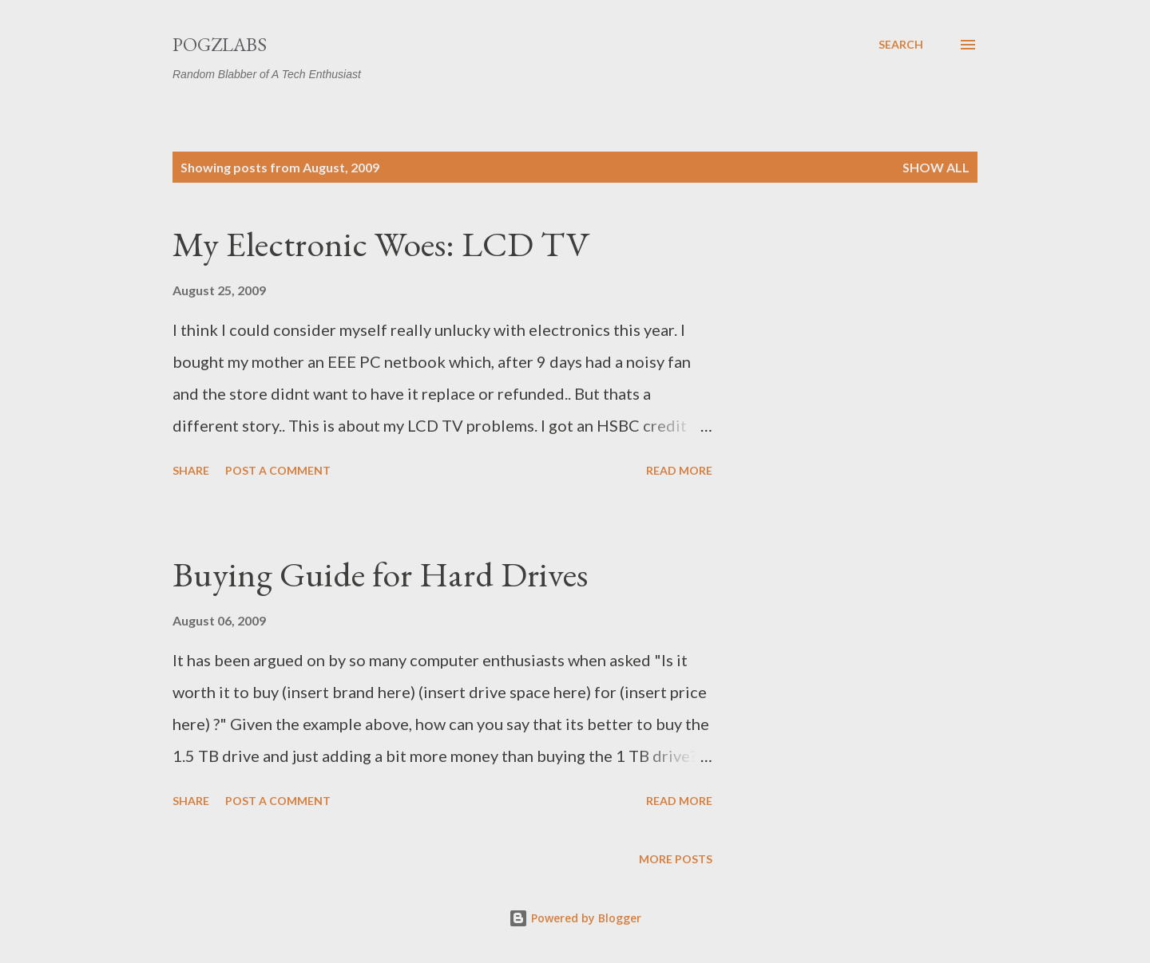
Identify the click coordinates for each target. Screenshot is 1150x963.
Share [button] (190, 470)
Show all (936, 167)
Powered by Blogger (575, 918)
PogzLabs (219, 44)
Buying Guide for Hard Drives (380, 574)
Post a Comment (278, 470)
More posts (675, 859)
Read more (679, 470)
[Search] (900, 44)
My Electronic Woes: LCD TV (381, 243)
